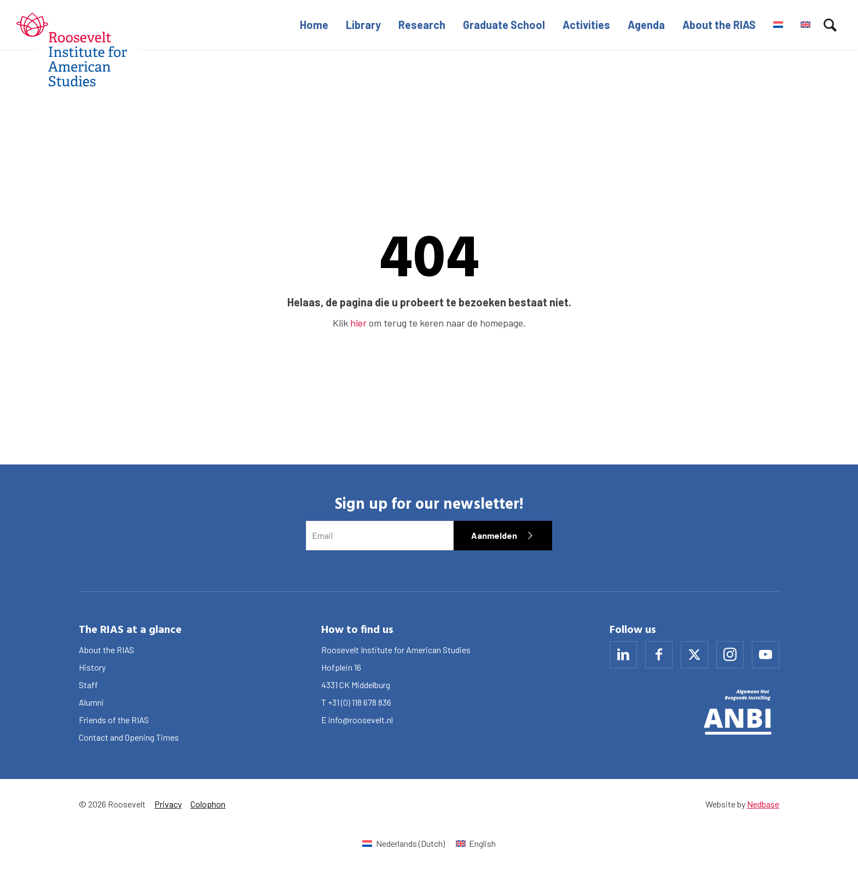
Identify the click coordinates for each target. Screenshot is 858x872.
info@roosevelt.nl (360, 719)
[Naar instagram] (730, 654)
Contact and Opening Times (129, 737)
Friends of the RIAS (114, 719)
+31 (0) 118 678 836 (359, 702)
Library (363, 24)
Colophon (207, 804)
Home (314, 24)
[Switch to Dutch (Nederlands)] (403, 843)
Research (421, 24)
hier (358, 323)
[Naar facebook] (659, 654)
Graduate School (504, 24)
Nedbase (763, 804)
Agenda (646, 24)
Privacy (168, 804)
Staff (88, 684)
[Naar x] (694, 654)
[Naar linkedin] (623, 654)
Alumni (91, 702)
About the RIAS (719, 24)
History (92, 667)
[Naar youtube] (765, 654)
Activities (586, 24)
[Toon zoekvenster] (830, 24)
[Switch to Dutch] (778, 24)
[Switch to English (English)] (475, 843)
